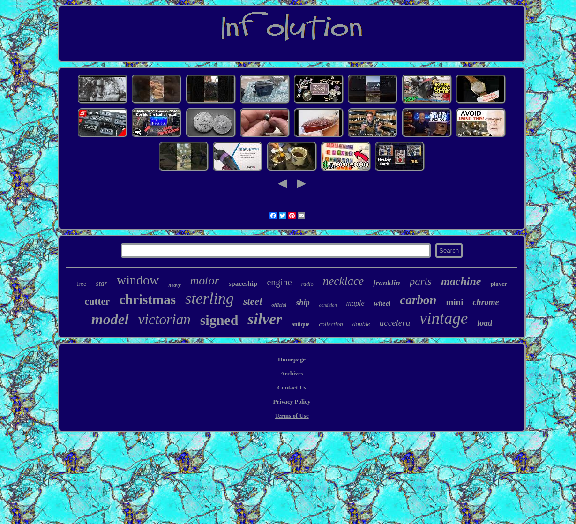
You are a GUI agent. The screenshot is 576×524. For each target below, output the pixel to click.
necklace (343, 281)
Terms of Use (291, 415)
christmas (147, 299)
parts (421, 281)
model (110, 319)
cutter (97, 301)
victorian (164, 319)
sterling (209, 298)
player (498, 283)
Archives (291, 373)
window (138, 280)
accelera (395, 323)
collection (331, 324)
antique (301, 324)
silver (264, 319)
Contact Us (292, 387)
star (101, 283)
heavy (174, 285)
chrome (485, 302)
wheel (382, 303)
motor (204, 280)
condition (328, 304)
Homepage (292, 359)
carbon (418, 300)
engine (279, 282)
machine (461, 281)
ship (302, 302)
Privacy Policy (292, 401)
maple (355, 303)
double (361, 324)
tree (81, 283)
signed (219, 320)
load (484, 323)
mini (454, 302)
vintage (443, 318)
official (278, 304)
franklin (386, 282)
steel (252, 301)
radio (307, 284)
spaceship (243, 283)
